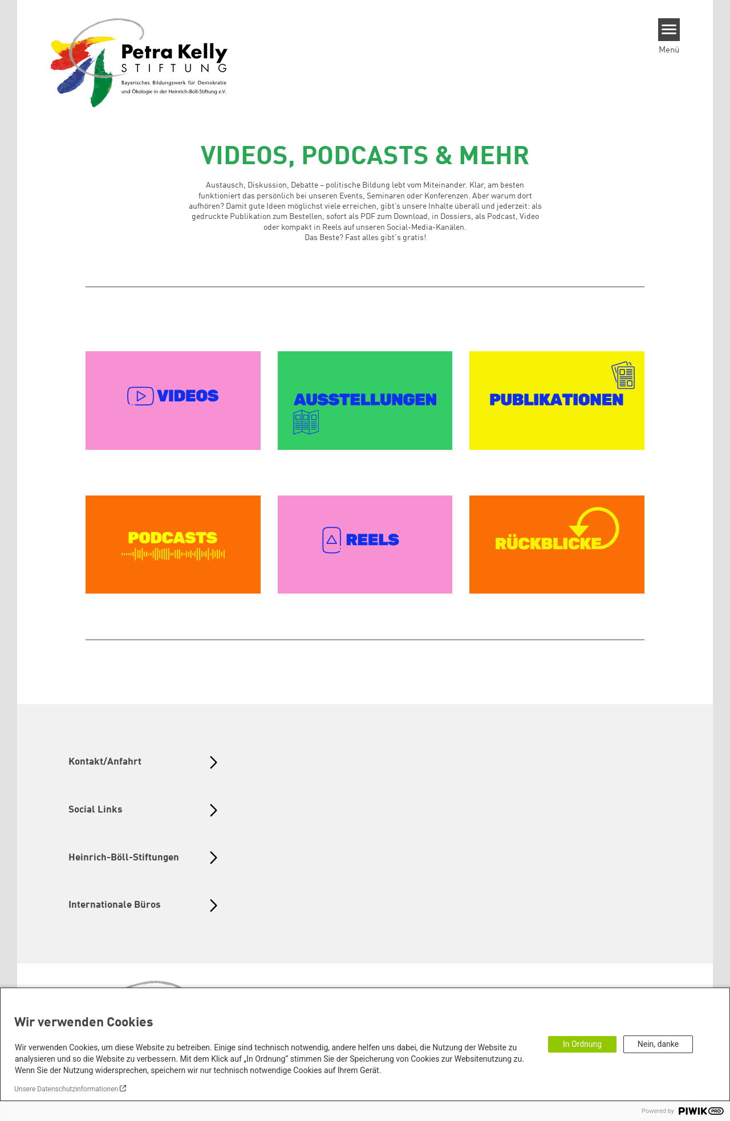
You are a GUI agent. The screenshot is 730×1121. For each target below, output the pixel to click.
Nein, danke (658, 1044)
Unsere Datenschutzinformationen (66, 1089)
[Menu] (669, 29)
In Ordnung (582, 1044)
